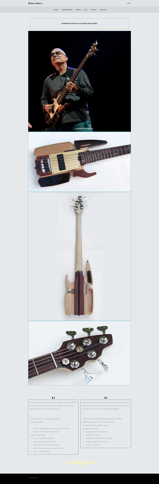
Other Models (67, 10)
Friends (103, 10)
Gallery (78, 10)
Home (56, 10)
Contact (93, 10)
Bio (85, 10)
